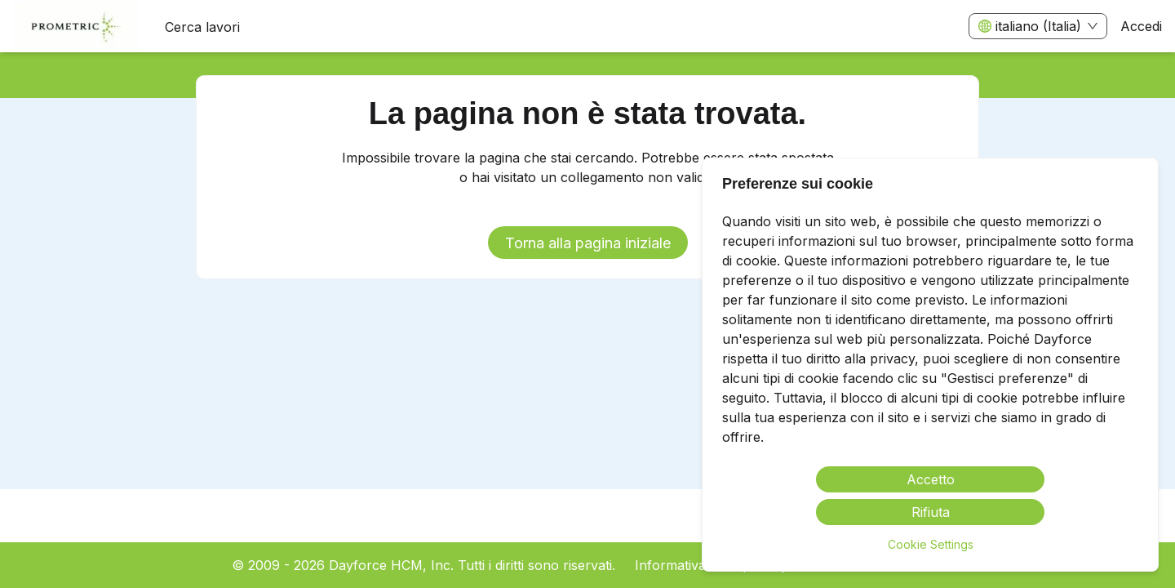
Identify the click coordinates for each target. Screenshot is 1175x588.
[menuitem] (76, 27)
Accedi (1141, 26)
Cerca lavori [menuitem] (202, 27)
